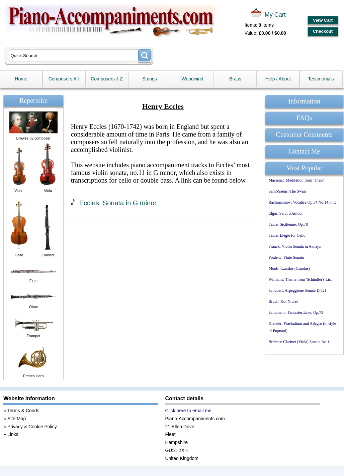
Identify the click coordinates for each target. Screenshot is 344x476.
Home (21, 78)
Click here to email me (188, 410)
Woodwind (192, 78)
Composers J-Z (107, 78)
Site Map (16, 418)
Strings (149, 78)
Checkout (323, 31)
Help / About (278, 78)
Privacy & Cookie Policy (32, 426)
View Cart (323, 20)
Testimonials (321, 78)
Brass (235, 78)
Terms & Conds (23, 410)
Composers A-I (64, 78)
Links (12, 434)
